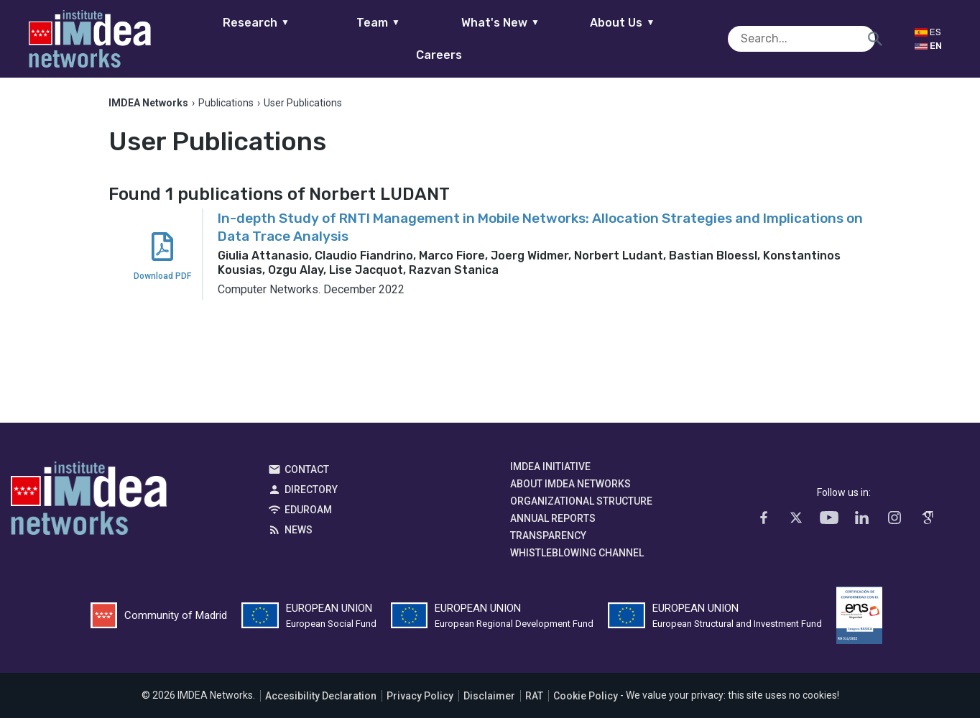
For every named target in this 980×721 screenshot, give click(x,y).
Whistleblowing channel (577, 556)
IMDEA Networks (89, 505)
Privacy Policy (420, 698)
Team (337, 38)
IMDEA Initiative (550, 470)
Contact (307, 473)
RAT (534, 698)
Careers (704, 38)
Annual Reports (553, 522)
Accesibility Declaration (320, 698)
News (299, 533)
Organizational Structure (581, 504)
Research (215, 38)
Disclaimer (489, 698)
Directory (311, 493)
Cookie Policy (585, 698)
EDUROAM (308, 513)
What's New (459, 38)
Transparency (548, 539)
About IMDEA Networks (570, 487)
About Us (582, 38)
